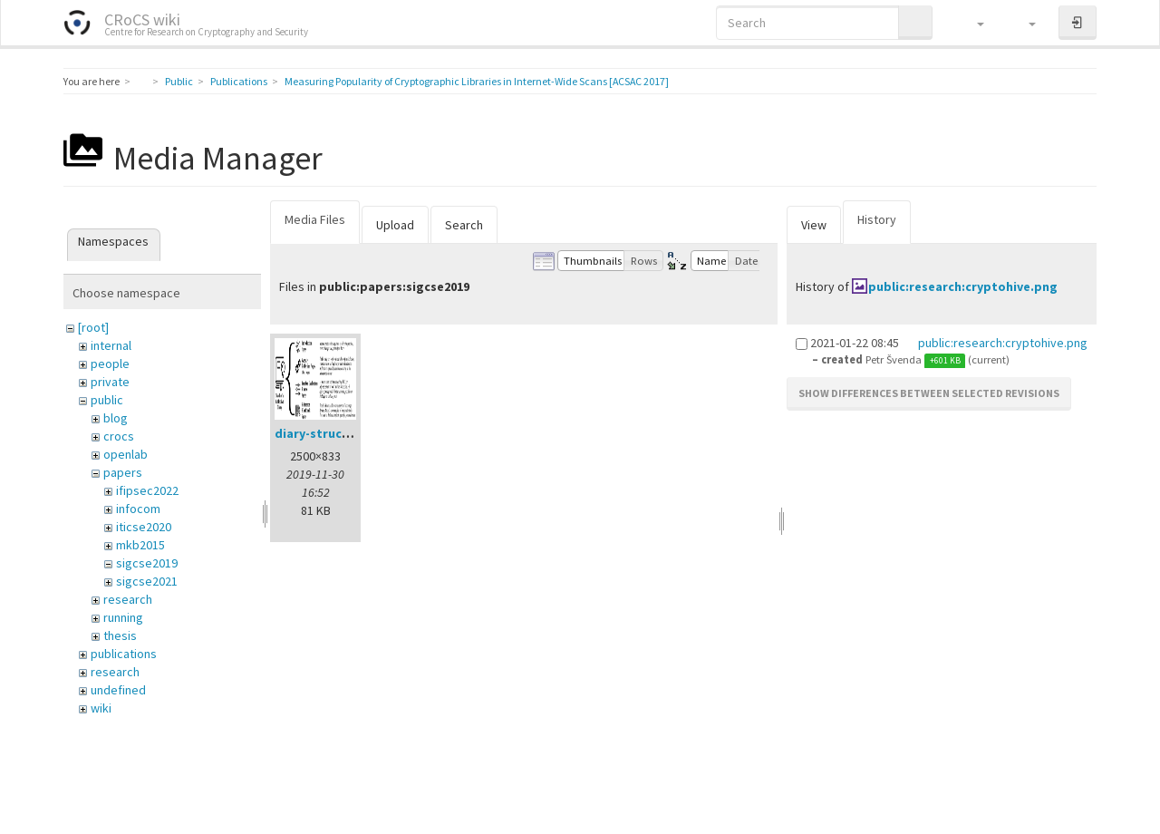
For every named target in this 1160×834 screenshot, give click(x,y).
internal (111, 345)
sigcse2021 (147, 581)
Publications (238, 81)
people (110, 363)
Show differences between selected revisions (928, 393)
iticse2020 (143, 527)
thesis (120, 635)
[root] (93, 327)
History (876, 219)
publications (124, 653)
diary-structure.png (335, 433)
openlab (125, 454)
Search (464, 225)
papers (122, 472)
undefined (118, 690)
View (813, 225)
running (123, 617)
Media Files (315, 219)
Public (179, 81)
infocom (138, 508)
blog (115, 418)
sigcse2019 (147, 563)
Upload (395, 225)
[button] (972, 22)
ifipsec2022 (147, 490)
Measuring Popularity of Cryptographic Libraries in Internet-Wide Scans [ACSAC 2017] (477, 81)
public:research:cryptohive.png (963, 286)
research (127, 599)
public (107, 400)
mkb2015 (140, 545)
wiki (101, 708)
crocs (118, 436)
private (110, 381)
